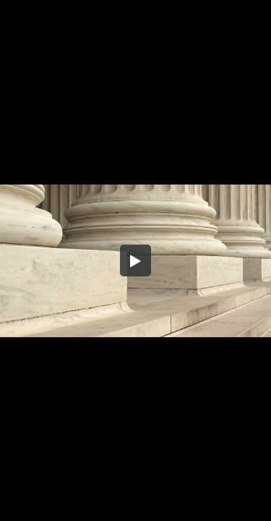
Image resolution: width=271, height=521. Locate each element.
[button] (136, 260)
